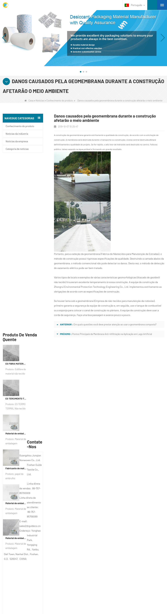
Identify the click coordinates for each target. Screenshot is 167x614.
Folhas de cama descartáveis (27, 575)
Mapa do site (22, 516)
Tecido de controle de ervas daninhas (32, 561)
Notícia (18, 509)
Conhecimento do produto (59, 100)
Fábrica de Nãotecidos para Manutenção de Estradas (130, 253)
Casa (28, 100)
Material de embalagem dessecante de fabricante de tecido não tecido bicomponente (16, 331)
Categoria (24, 534)
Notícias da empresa (17, 141)
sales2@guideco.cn (110, 521)
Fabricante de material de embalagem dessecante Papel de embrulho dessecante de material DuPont (16, 296)
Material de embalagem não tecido (30, 571)
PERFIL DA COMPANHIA (27, 494)
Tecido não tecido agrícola (25, 547)
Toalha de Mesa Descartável (27, 552)
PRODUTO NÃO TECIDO (25, 585)
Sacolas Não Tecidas (22, 580)
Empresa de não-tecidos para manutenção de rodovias (124, 300)
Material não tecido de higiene (28, 566)
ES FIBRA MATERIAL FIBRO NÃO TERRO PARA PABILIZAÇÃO (16, 191)
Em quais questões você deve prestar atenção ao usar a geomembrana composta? (115, 324)
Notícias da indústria (17, 133)
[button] (80, 71)
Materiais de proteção (23, 542)
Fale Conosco (23, 501)
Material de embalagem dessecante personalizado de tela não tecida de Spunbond (16, 365)
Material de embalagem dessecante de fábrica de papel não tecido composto (16, 261)
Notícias (40, 100)
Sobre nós (22, 487)
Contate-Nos (106, 487)
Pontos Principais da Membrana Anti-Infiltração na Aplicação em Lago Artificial (112, 334)
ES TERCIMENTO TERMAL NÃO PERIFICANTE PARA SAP (16, 226)
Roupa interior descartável (25, 556)
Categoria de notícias (17, 148)
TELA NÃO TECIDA (22, 589)
